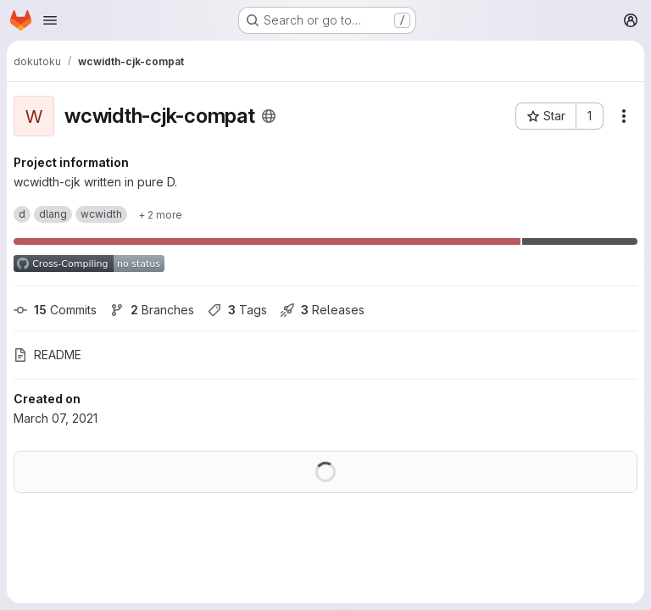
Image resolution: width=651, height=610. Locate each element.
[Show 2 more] (160, 214)
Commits (55, 309)
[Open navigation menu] (50, 20)
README (47, 354)
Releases (322, 309)
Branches (152, 309)
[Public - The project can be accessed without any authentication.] (268, 116)
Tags (237, 309)
